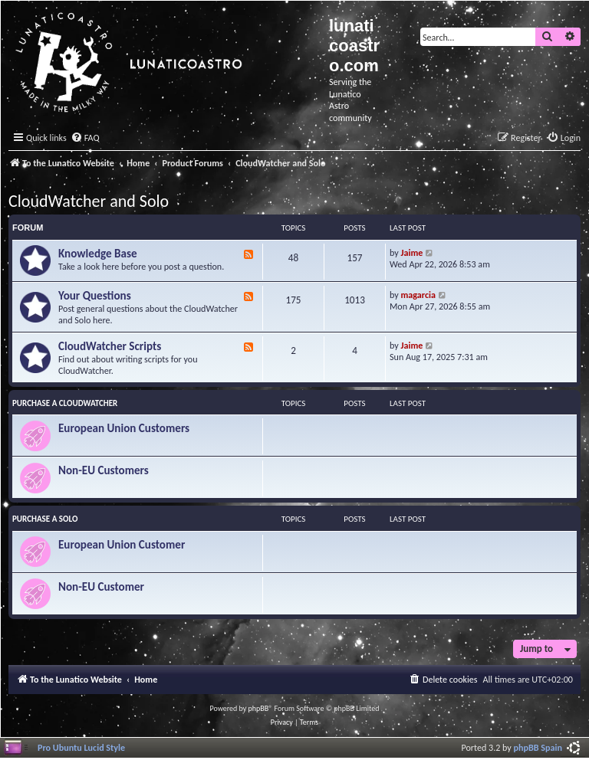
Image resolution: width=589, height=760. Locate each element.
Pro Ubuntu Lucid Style (81, 747)
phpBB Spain (538, 747)
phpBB (258, 708)
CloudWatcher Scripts (109, 346)
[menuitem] (85, 138)
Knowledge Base (97, 253)
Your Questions (94, 296)
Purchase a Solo (44, 519)
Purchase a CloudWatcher (64, 403)
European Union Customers (123, 428)
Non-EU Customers (103, 470)
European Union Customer (121, 545)
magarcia (418, 294)
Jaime (412, 252)
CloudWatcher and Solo (88, 201)
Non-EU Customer (101, 587)
